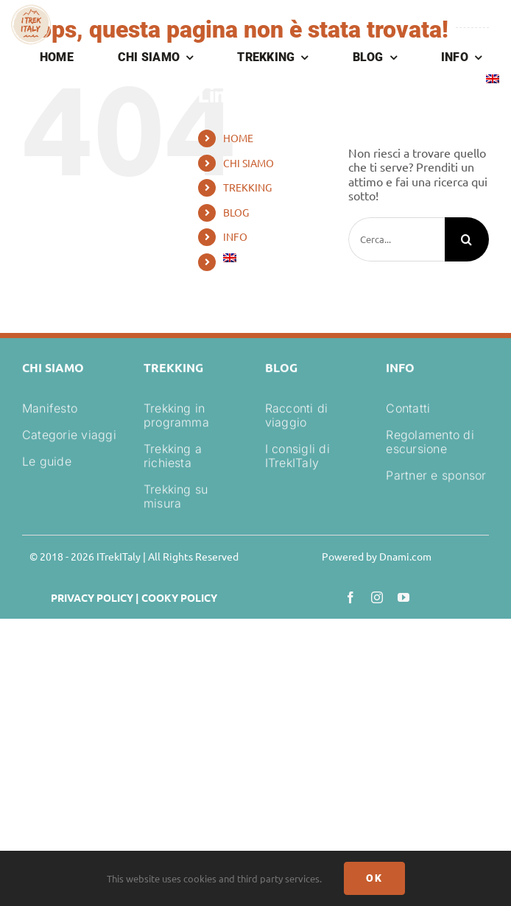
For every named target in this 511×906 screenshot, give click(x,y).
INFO (235, 236)
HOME (238, 137)
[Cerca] (467, 239)
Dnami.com (405, 556)
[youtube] (403, 597)
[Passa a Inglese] (493, 80)
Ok (374, 878)
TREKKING (247, 187)
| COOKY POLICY (175, 597)
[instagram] (377, 597)
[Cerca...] (396, 239)
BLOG (236, 212)
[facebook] (350, 597)
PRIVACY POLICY (92, 597)
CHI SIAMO (248, 162)
